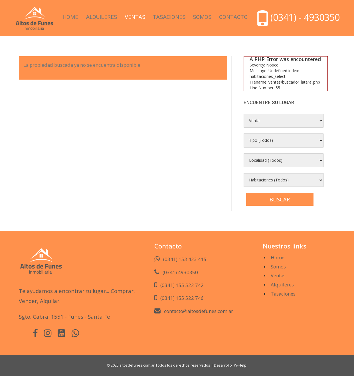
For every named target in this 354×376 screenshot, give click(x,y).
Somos (202, 17)
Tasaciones (169, 17)
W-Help (240, 365)
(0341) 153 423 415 (185, 259)
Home (70, 17)
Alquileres (101, 17)
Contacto (233, 17)
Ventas (135, 17)
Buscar (280, 199)
